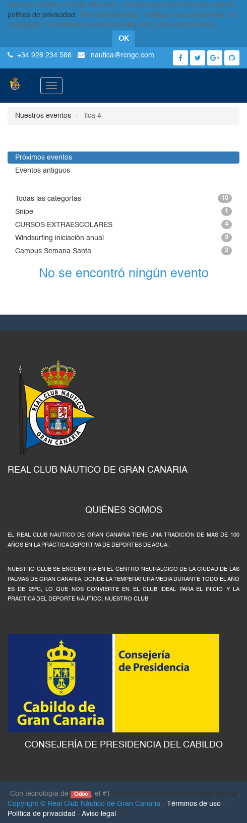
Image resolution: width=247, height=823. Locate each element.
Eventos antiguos (42, 170)
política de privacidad (41, 15)
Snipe (123, 211)
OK (123, 38)
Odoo (81, 794)
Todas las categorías (123, 198)
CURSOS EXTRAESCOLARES (123, 224)
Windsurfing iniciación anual (123, 237)
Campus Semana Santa (123, 250)
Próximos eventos (43, 157)
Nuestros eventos (43, 115)
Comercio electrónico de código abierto (174, 793)
